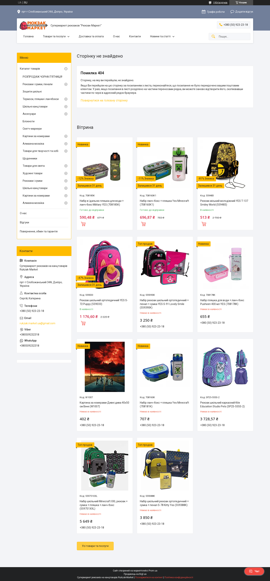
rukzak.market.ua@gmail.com (37, 323)
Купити (83, 223)
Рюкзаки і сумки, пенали (37, 84)
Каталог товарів (30, 68)
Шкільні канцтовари (35, 106)
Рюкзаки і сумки (32, 180)
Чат (254, 571)
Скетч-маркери (32, 128)
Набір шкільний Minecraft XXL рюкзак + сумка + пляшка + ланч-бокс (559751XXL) (104, 505)
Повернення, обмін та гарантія (39, 231)
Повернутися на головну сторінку (104, 100)
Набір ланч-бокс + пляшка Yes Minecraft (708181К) (164, 404)
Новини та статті (160, 36)
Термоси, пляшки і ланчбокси (41, 99)
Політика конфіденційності (178, 577)
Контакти (135, 36)
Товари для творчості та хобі (40, 150)
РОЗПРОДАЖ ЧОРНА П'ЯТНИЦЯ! (42, 76)
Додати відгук (244, 11)
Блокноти (28, 121)
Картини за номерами (36, 136)
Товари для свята (34, 165)
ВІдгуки (24, 222)
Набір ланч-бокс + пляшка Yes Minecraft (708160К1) (164, 202)
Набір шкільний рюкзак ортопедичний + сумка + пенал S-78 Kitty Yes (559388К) (164, 503)
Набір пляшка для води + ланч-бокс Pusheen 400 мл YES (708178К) (222, 302)
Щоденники (30, 158)
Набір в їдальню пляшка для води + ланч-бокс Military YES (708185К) (102, 202)
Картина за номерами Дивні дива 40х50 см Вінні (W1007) (104, 404)
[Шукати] (213, 37)
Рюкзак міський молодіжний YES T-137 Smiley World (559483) (224, 202)
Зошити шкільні (32, 91)
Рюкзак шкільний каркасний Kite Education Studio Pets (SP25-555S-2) (222, 404)
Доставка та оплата (91, 36)
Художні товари (32, 173)
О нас (116, 36)
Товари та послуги (54, 36)
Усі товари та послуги (95, 545)
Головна (28, 36)
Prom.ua (153, 570)
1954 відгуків (220, 2)
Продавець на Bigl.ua (135, 574)
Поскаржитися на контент (149, 577)
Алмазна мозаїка (33, 143)
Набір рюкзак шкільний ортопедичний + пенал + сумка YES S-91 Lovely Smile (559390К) (164, 304)
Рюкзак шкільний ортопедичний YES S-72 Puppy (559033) (104, 302)
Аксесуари (29, 113)
